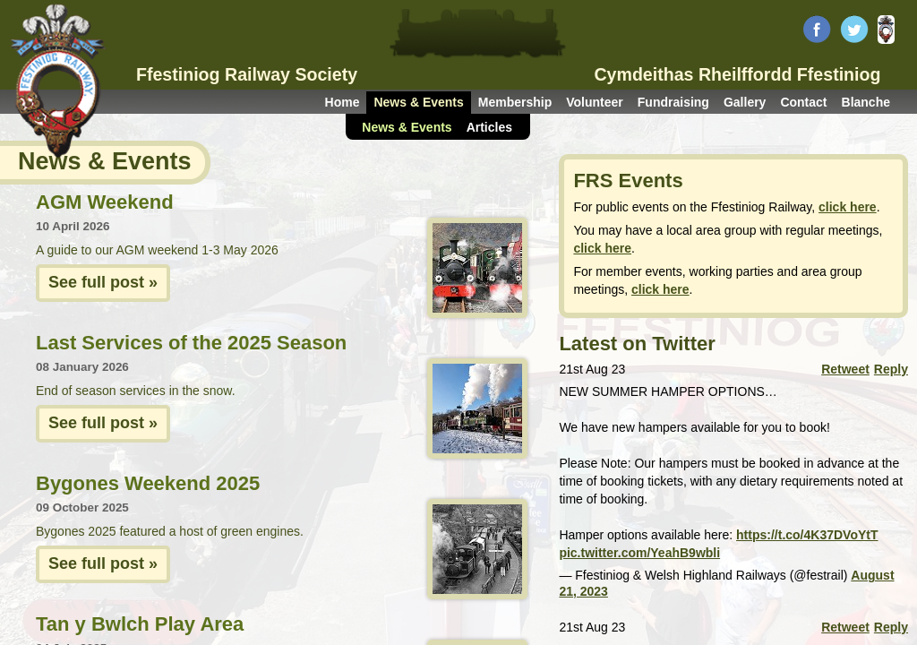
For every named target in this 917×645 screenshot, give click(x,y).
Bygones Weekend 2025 (148, 483)
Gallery (745, 102)
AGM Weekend (105, 202)
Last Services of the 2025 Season (191, 342)
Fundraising (673, 102)
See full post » (103, 282)
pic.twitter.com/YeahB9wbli (639, 553)
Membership (515, 102)
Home (342, 102)
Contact (803, 102)
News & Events (418, 102)
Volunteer (594, 102)
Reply (891, 369)
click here (847, 207)
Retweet (845, 369)
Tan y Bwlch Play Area (140, 624)
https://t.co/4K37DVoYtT (807, 535)
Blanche (866, 102)
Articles (489, 127)
